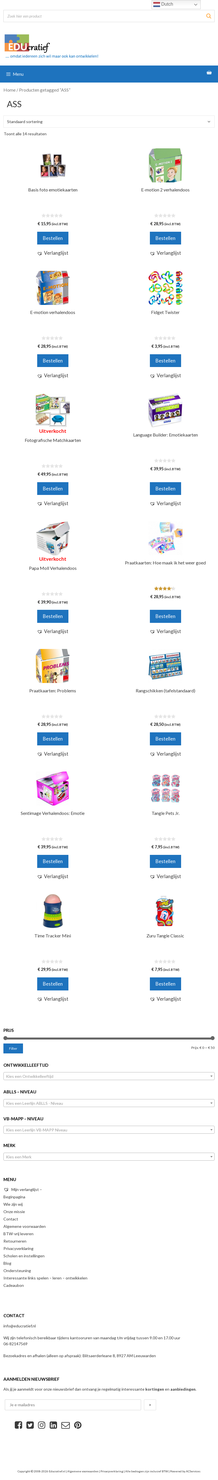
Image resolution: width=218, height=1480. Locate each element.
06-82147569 (15, 1343)
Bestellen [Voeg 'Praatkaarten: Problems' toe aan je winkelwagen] (53, 739)
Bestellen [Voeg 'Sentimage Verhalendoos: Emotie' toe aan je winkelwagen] (53, 861)
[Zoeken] (208, 16)
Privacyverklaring (18, 1248)
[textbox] (109, 1076)
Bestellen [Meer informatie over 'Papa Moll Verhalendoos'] (53, 616)
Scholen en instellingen (24, 1255)
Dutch (163, 4)
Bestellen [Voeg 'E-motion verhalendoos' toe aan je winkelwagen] (53, 361)
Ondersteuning (17, 1270)
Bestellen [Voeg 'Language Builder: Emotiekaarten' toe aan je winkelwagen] (165, 489)
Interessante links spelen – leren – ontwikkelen (45, 1278)
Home (9, 89)
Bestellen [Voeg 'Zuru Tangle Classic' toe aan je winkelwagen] (165, 984)
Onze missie (14, 1211)
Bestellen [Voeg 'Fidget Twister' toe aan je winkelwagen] (165, 361)
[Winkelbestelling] (109, 121)
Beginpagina (14, 1196)
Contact (10, 1219)
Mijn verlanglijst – (22, 1189)
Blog (7, 1263)
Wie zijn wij (13, 1204)
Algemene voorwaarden (24, 1226)
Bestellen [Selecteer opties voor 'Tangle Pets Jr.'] (165, 861)
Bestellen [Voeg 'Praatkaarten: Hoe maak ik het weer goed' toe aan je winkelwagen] (165, 616)
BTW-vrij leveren (18, 1233)
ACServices (193, 1471)
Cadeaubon (13, 1285)
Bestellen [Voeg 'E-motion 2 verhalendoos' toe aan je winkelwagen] (165, 238)
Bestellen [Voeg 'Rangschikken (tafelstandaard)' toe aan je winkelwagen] (165, 739)
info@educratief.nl (19, 1325)
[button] (52, 253)
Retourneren (14, 1241)
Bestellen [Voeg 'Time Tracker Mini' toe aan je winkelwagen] (53, 984)
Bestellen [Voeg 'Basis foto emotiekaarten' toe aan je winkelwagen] (53, 238)
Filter (13, 1048)
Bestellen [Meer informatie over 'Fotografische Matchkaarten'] (53, 489)
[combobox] (109, 1076)
